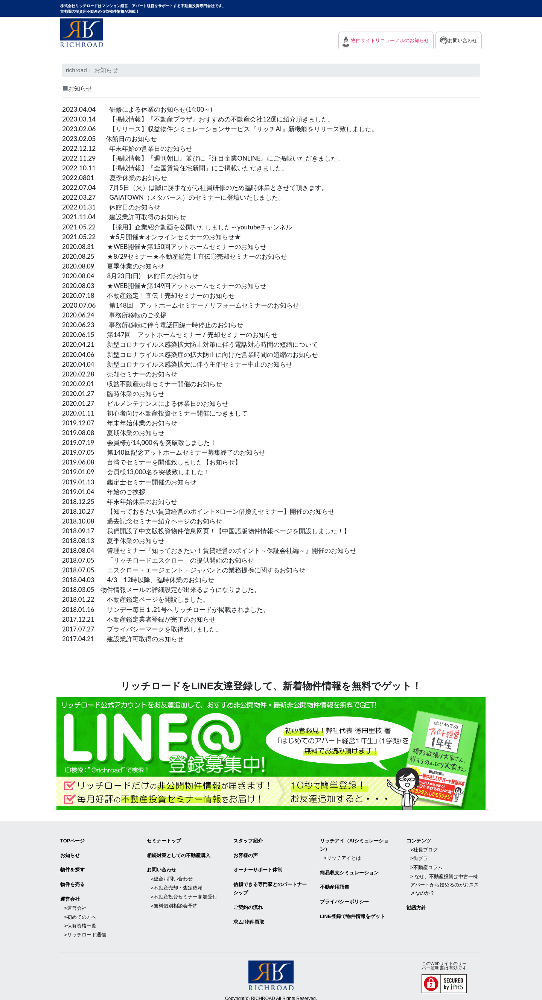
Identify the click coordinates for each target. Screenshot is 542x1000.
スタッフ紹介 (248, 838)
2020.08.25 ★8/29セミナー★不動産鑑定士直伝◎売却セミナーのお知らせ (181, 255)
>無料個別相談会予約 (174, 900)
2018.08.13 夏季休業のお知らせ (116, 539)
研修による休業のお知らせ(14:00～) (163, 109)
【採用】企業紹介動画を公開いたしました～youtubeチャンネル (206, 226)
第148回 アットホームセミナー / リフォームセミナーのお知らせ (209, 304)
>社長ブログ (424, 847)
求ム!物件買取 (248, 917)
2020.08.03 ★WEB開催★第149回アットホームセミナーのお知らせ (170, 285)
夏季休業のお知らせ (140, 177)
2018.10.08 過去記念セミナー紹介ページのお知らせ (146, 520)
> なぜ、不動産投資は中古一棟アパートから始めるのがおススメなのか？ (444, 880)
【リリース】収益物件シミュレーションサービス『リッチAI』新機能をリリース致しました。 (251, 128)
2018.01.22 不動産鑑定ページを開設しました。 (140, 598)
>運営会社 (75, 903)
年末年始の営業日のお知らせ (153, 148)
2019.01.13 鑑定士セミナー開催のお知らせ (133, 480)
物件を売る (72, 880)
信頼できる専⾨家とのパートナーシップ (270, 885)
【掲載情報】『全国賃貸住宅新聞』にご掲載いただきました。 (204, 167)
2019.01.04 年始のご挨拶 (106, 490)
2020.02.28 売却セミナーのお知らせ (123, 373)
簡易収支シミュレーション (349, 869)
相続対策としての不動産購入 (178, 852)
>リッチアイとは (342, 855)
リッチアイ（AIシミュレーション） (354, 843)
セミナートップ (164, 838)
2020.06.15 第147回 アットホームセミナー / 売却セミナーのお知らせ (176, 334)
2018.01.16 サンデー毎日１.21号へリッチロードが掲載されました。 (171, 608)
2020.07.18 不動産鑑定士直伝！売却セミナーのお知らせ (153, 295)
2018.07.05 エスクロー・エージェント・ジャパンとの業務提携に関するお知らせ (190, 568)
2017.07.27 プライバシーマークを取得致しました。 (146, 627)
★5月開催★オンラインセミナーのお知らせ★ (178, 236)
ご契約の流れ (248, 903)
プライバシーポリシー (344, 897)
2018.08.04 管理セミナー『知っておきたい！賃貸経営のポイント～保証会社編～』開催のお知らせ (217, 549)
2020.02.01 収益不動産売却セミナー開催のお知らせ (146, 383)
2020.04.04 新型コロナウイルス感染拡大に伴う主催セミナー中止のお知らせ (184, 363)
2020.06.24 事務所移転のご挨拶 (117, 314)
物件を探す (72, 866)
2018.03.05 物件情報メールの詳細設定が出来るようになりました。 (167, 588)
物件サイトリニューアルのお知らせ (384, 40)
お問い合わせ (462, 40)
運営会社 (70, 894)
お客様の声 (245, 852)
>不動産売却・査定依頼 (176, 883)
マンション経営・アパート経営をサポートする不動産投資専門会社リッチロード (81, 32)
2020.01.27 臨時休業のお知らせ (116, 392)
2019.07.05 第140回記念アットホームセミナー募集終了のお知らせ (169, 451)
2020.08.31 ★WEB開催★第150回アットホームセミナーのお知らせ (170, 246)
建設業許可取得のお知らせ (149, 216)
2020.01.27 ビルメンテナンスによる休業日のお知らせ (150, 402)
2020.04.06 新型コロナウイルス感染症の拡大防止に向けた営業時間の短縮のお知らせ (197, 353)
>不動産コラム (426, 863)
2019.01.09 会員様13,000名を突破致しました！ (140, 471)
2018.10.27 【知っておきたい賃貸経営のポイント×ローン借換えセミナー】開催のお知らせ (206, 510)
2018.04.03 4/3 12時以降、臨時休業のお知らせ (142, 578)
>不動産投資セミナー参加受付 (184, 891)
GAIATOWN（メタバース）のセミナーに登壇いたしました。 (201, 197)
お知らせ (70, 852)
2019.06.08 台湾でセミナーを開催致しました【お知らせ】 (156, 461)
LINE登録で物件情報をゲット (352, 911)
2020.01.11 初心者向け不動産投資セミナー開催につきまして (160, 412)
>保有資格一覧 (80, 919)
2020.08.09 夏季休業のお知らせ (116, 265)
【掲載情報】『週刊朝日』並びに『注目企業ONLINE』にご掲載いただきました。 (233, 158)
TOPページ (72, 838)
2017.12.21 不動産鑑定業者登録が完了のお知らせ (143, 617)
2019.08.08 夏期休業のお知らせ (116, 432)
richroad (77, 70)
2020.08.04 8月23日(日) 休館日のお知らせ (134, 275)
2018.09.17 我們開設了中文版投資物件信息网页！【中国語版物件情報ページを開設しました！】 (214, 529)
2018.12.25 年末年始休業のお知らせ (123, 500)
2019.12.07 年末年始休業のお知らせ (123, 422)
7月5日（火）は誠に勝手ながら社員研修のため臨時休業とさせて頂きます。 (224, 187)
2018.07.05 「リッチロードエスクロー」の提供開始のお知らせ (163, 559)
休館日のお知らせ (133, 138)
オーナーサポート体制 (257, 866)
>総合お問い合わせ (172, 875)
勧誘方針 (416, 902)
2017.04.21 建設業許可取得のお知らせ (126, 637)
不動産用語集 (334, 883)
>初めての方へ (80, 911)
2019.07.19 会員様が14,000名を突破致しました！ (143, 441)
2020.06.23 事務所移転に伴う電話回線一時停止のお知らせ (157, 324)
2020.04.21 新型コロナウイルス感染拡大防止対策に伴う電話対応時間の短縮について (197, 343)
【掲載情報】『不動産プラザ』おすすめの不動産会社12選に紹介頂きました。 (228, 119)
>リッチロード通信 (85, 927)
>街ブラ (419, 855)
